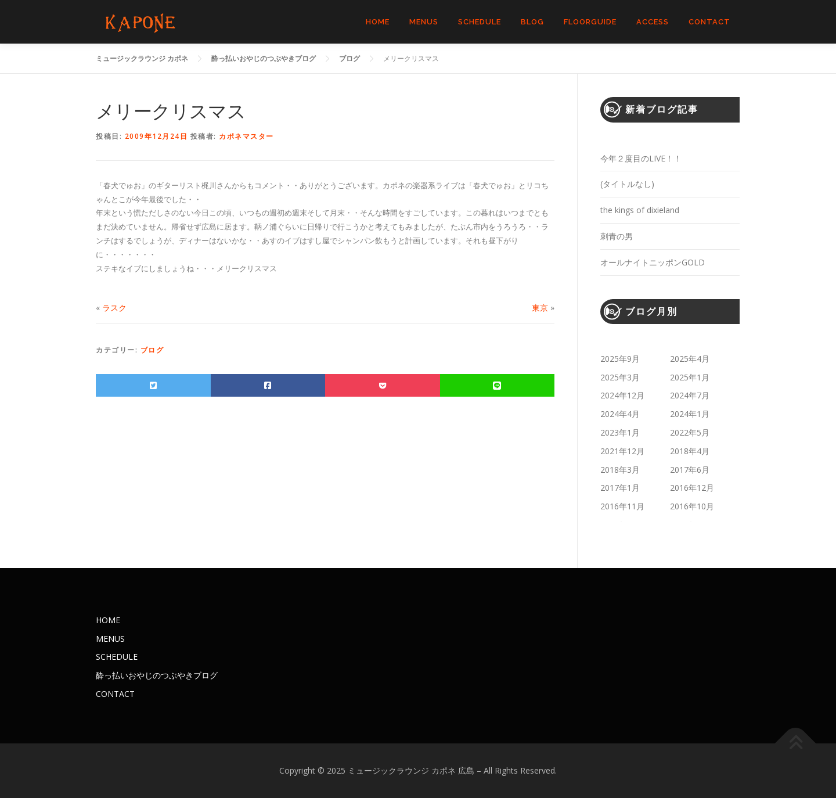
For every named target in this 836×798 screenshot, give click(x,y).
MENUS (423, 21)
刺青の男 (616, 236)
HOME (378, 21)
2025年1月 (689, 377)
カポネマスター (246, 136)
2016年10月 (692, 506)
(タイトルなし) (627, 183)
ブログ (152, 350)
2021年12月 (622, 450)
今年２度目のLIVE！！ (641, 158)
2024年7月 (689, 395)
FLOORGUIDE (590, 21)
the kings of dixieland (639, 209)
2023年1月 (620, 432)
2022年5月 (689, 432)
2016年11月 (622, 506)
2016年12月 (692, 487)
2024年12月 (622, 395)
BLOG (532, 21)
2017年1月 (620, 487)
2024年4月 (620, 413)
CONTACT (709, 21)
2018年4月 (689, 450)
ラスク (114, 307)
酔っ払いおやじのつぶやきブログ (157, 675)
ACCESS (652, 21)
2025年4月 (689, 358)
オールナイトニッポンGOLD (652, 262)
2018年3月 (620, 469)
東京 (540, 307)
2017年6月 (689, 469)
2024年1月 (689, 413)
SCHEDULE (479, 21)
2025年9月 (620, 358)
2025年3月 (620, 377)
